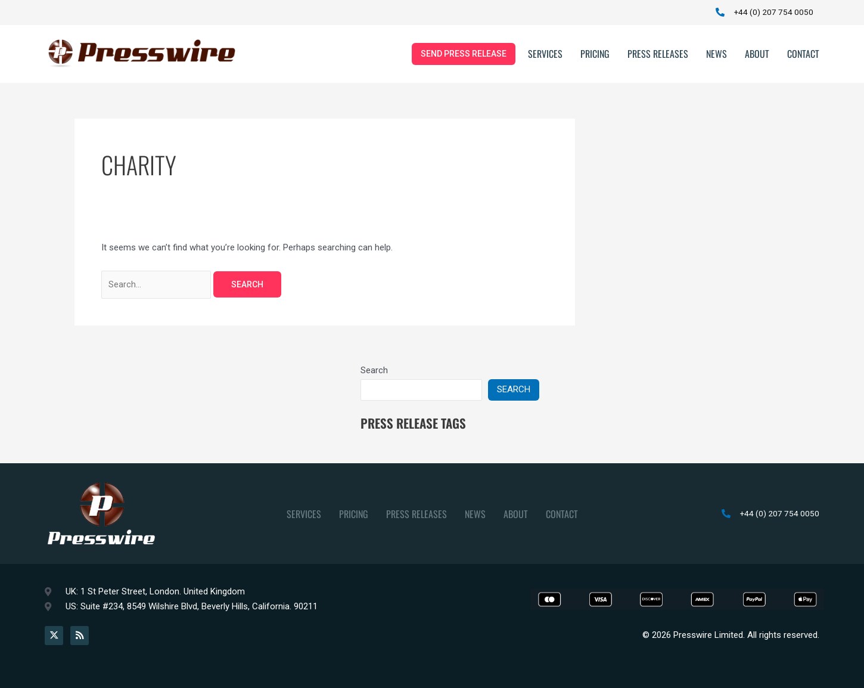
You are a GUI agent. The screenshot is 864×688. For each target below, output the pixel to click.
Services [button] (545, 56)
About (757, 56)
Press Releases (657, 56)
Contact (803, 56)
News (716, 56)
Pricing (595, 56)
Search (374, 373)
